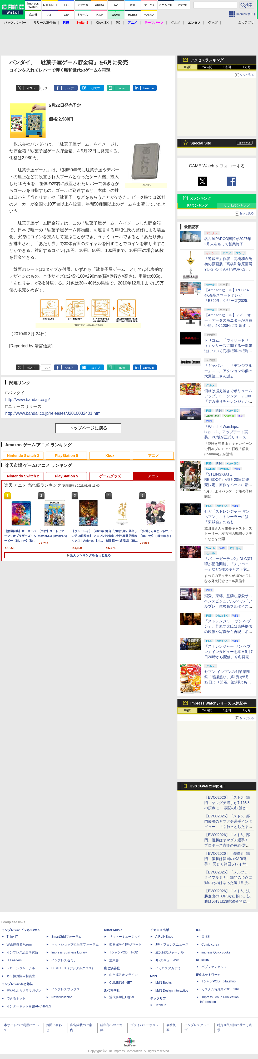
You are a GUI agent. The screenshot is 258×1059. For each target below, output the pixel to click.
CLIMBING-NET (120, 983)
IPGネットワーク (208, 975)
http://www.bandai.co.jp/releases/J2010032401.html (53, 413)
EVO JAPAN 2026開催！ (208, 786)
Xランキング (200, 198)
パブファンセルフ (214, 967)
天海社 (206, 936)
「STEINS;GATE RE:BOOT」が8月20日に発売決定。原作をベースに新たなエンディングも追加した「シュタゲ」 (228, 484)
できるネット (16, 998)
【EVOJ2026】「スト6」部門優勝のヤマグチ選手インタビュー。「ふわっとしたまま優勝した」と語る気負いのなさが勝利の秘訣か (228, 826)
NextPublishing (61, 997)
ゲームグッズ (110, 476)
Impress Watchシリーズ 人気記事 (218, 703)
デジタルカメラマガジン (24, 990)
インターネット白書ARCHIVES (29, 1006)
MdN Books (163, 983)
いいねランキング (237, 205)
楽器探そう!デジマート (125, 944)
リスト (46, 88)
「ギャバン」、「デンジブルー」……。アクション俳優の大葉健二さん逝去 (228, 370)
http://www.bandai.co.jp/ (27, 399)
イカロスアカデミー (169, 968)
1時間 (187, 67)
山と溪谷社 (112, 968)
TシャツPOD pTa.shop (218, 981)
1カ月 (247, 67)
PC (118, 22)
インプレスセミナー (65, 960)
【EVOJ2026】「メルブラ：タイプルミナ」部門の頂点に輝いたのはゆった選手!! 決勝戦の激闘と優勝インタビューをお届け (228, 882)
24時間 (207, 67)
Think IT (12, 936)
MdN (153, 976)
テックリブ (158, 998)
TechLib (160, 1005)
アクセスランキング (207, 60)
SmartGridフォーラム (66, 936)
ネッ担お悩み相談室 (21, 976)
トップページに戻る (88, 428)
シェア (69, 88)
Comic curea (210, 944)
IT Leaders (14, 960)
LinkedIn (148, 88)
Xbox (109, 455)
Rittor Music (113, 930)
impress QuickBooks (215, 952)
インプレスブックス (65, 989)
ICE (198, 930)
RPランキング (197, 205)
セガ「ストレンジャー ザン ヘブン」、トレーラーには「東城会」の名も (227, 516)
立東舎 (114, 960)
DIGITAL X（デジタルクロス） (73, 968)
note (122, 88)
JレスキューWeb (167, 960)
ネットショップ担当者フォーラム (75, 944)
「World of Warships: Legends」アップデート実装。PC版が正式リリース (226, 431)
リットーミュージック (125, 936)
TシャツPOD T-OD (123, 952)
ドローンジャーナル (21, 968)
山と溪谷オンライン (123, 975)
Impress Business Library (69, 952)
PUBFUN (202, 960)
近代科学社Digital (121, 997)
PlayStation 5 (66, 455)
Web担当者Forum (19, 944)
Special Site (200, 143)
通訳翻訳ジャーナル (169, 952)
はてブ (95, 88)
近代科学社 (112, 990)
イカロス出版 (159, 930)
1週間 (227, 67)
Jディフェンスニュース (171, 944)
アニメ (153, 455)
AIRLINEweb (164, 936)
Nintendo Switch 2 (23, 455)
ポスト (31, 88)
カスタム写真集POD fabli (220, 989)
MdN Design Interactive (171, 990)
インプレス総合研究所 (22, 952)
